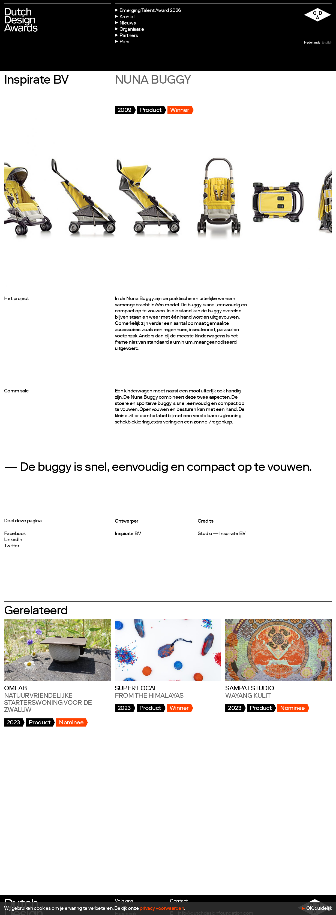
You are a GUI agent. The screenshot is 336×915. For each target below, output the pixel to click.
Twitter (11, 546)
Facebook (15, 534)
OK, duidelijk (319, 908)
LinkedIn (13, 540)
